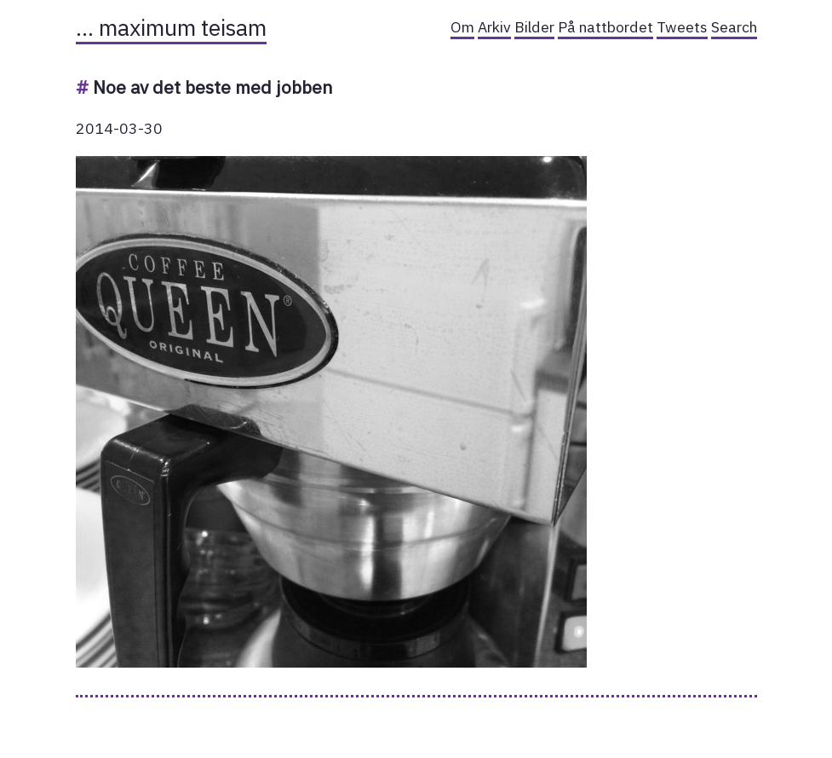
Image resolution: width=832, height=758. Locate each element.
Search (734, 27)
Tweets (682, 27)
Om (462, 27)
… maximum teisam (171, 27)
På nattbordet (605, 27)
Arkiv (494, 27)
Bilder (534, 27)
